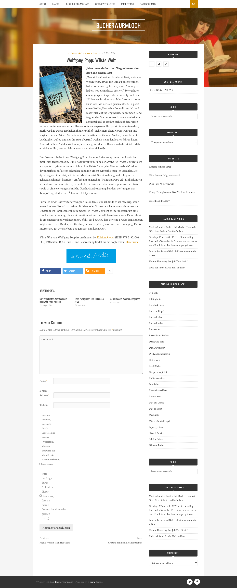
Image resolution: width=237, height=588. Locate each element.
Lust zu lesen (155, 409)
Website (44, 405)
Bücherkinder (156, 323)
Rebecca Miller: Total (160, 167)
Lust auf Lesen (156, 402)
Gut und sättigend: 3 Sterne (84, 53)
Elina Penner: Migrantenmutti (164, 175)
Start (43, 4)
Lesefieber (154, 384)
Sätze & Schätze (157, 433)
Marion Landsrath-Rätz (161, 227)
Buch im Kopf (156, 311)
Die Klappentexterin (159, 354)
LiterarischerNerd (158, 390)
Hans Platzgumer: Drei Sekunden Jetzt (89, 300)
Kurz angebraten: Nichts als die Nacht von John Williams (53, 300)
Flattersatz (154, 360)
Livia (151, 267)
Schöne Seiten (156, 439)
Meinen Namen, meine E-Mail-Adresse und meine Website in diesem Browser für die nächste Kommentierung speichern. (48, 440)
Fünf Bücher (155, 366)
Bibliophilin (155, 299)
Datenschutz (148, 4)
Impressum (127, 4)
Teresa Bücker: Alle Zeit (161, 90)
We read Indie (156, 445)
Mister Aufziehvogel (159, 421)
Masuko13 (154, 415)
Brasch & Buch (156, 305)
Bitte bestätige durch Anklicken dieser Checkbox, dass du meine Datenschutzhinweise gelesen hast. (48, 496)
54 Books (153, 293)
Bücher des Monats (77, 4)
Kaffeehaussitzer (157, 378)
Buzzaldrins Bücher (159, 335)
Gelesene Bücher (105, 4)
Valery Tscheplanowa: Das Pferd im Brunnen (172, 192)
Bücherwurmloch (64, 582)
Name (43, 381)
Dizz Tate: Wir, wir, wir (161, 184)
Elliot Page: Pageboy (159, 201)
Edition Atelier (105, 237)
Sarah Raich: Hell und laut (171, 267)
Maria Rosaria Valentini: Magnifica (125, 299)
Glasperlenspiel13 (158, 372)
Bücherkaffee (155, 317)
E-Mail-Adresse (44, 393)
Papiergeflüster (156, 427)
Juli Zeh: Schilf (179, 261)
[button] (50, 271)
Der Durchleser (157, 348)
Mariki (56, 4)
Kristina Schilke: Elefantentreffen (125, 542)
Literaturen (131, 242)
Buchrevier (154, 329)
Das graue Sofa (156, 341)
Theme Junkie (95, 582)
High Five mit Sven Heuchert (55, 542)
